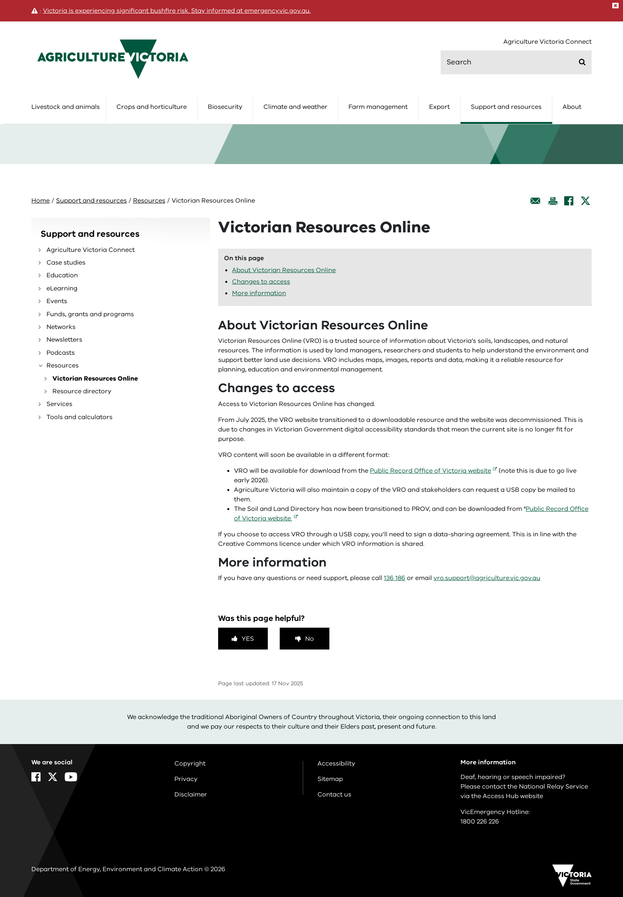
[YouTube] (71, 776)
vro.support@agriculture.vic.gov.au (486, 578)
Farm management (378, 106)
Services (59, 404)
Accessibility (336, 763)
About (572, 106)
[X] (585, 200)
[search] (516, 62)
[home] (112, 58)
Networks (60, 327)
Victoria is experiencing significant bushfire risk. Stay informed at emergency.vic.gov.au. (177, 10)
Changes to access (261, 281)
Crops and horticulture (151, 106)
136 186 (394, 578)
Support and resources (506, 106)
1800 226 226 (479, 821)
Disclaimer (190, 794)
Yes (248, 638)
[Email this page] (535, 201)
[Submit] (582, 62)
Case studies (65, 262)
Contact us (334, 794)
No (309, 638)
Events (56, 301)
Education (62, 275)
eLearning (61, 288)
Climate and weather (295, 106)
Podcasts (60, 352)
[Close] (615, 5)
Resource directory (81, 391)
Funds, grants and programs (90, 314)
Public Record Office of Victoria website (430, 470)
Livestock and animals (65, 106)
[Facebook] (568, 200)
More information (259, 293)
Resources (149, 200)
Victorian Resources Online (95, 378)
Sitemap (330, 779)
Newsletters (64, 339)
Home (40, 200)
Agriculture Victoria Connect (547, 41)
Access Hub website (513, 796)
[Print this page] (552, 201)
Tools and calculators (79, 417)
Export (439, 106)
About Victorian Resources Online (284, 270)
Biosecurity (225, 106)
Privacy (185, 779)
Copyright (189, 763)
